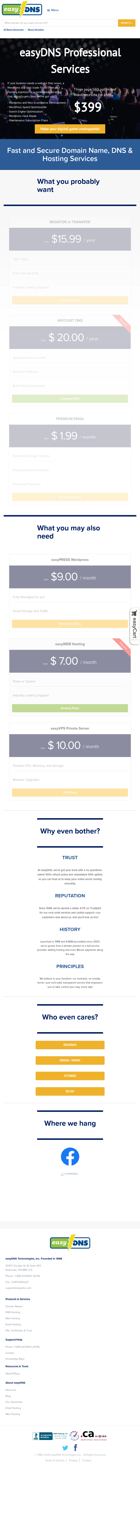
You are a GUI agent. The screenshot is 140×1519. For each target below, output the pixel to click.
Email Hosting (13, 1324)
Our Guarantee (14, 1402)
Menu (55, 10)
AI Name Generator (14, 29)
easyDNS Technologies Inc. (66, 1454)
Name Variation (36, 29)
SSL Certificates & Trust (18, 1330)
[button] (62, 135)
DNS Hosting (12, 1312)
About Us (10, 1390)
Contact (9, 1353)
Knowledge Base (15, 1358)
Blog (8, 1396)
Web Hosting (12, 1318)
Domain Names (14, 1306)
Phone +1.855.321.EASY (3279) (22, 1346)
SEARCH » (127, 22)
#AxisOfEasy (12, 1373)
